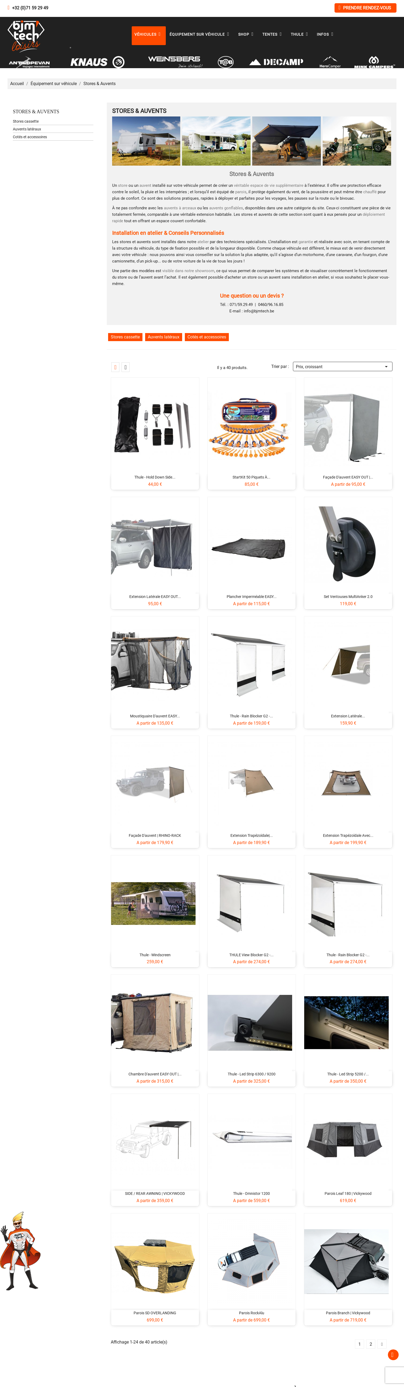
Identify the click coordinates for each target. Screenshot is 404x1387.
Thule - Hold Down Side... (154, 477)
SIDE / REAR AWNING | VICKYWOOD (155, 1193)
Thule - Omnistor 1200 (251, 1193)
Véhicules (148, 34)
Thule (301, 34)
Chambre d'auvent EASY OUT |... (155, 1074)
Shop (247, 34)
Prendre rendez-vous (365, 7)
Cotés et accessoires (30, 137)
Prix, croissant (343, 366)
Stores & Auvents (36, 111)
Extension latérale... (348, 716)
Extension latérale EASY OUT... (155, 596)
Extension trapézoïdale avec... (348, 835)
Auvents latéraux (27, 129)
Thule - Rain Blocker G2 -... (251, 716)
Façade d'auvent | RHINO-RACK (155, 835)
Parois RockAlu (251, 1313)
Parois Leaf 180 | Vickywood (348, 1193)
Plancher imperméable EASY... (252, 596)
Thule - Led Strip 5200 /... (348, 1074)
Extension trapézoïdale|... (251, 835)
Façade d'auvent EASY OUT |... (348, 477)
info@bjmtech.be (259, 311)
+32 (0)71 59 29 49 (30, 7)
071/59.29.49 (241, 304)
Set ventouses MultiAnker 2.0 (348, 596)
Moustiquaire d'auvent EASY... (155, 716)
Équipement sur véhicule (201, 34)
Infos (326, 34)
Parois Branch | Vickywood (348, 1313)
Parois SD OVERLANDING (155, 1313)
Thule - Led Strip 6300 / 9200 (252, 1074)
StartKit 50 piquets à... (251, 477)
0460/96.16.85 (270, 304)
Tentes (273, 34)
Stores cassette (26, 121)
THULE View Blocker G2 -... (251, 955)
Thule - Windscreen (155, 955)
